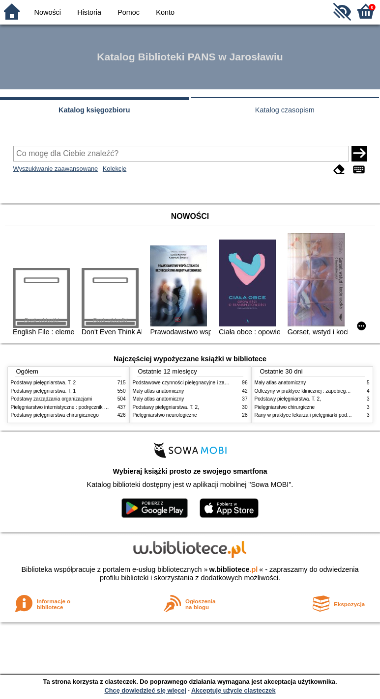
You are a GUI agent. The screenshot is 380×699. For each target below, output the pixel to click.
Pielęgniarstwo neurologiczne (165, 415)
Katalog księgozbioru (94, 110)
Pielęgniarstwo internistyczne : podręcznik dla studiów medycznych (84, 407)
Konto (165, 12)
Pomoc (128, 12)
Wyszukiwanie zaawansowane (55, 168)
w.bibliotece (233, 569)
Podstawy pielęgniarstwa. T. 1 (43, 391)
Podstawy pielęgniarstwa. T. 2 (43, 382)
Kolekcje (114, 168)
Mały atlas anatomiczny (158, 391)
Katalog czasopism (285, 110)
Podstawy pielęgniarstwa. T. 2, (166, 407)
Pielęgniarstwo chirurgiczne (285, 407)
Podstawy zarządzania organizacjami (51, 399)
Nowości (47, 12)
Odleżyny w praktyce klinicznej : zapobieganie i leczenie (316, 391)
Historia (89, 12)
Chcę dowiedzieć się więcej (145, 690)
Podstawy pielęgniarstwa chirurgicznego (55, 415)
